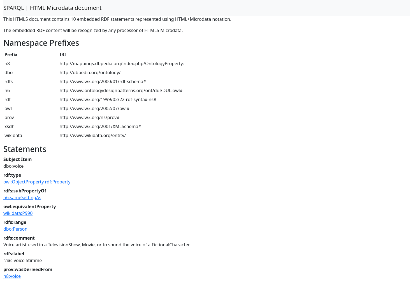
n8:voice (12, 276)
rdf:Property (58, 182)
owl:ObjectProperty (23, 182)
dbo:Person (15, 229)
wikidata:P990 (18, 213)
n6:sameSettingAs (22, 197)
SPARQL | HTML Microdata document (52, 8)
